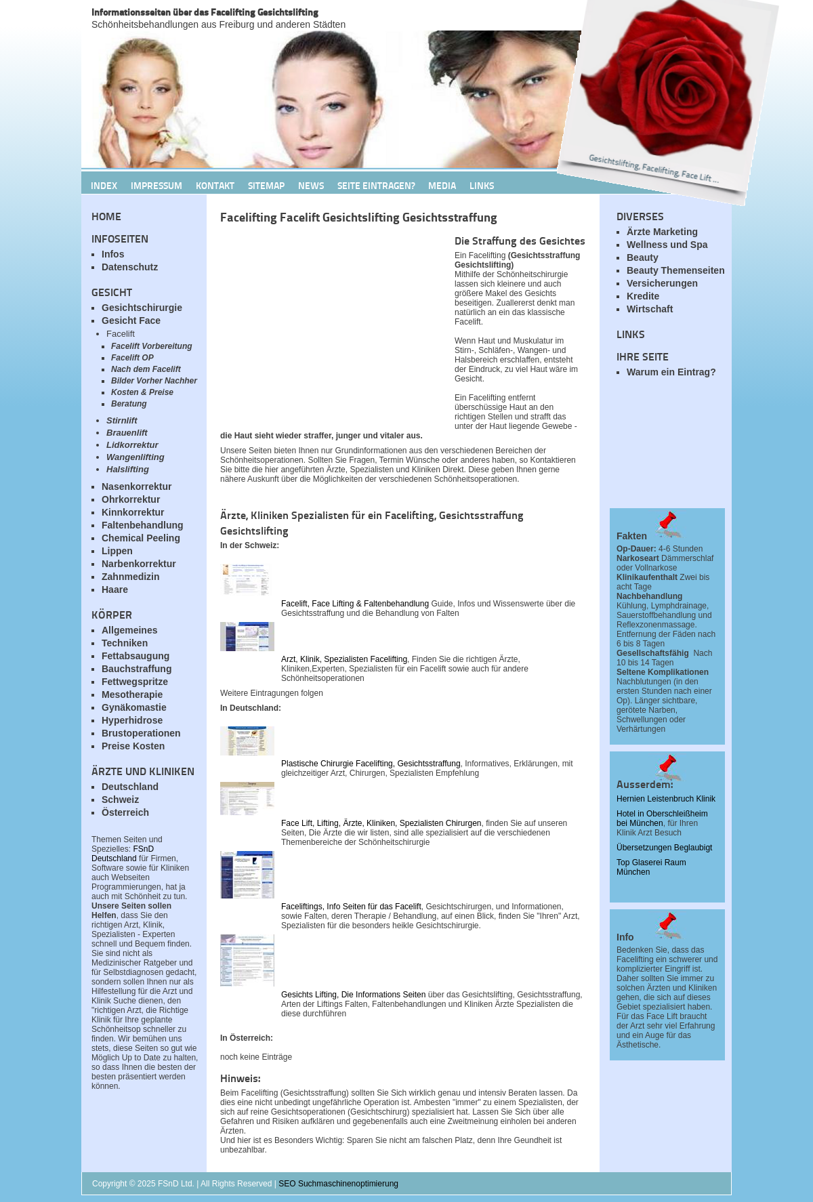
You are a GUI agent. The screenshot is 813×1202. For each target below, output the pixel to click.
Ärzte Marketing (662, 231)
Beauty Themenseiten (676, 270)
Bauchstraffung (136, 668)
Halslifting (127, 469)
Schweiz (120, 799)
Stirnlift (122, 420)
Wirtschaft (650, 309)
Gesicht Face (131, 320)
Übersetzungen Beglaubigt (664, 847)
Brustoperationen (141, 733)
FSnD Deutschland (122, 853)
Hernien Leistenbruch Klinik (666, 799)
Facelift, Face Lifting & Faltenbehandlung (355, 603)
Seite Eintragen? (376, 185)
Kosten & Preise (142, 392)
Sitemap (266, 185)
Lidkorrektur (132, 445)
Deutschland (130, 786)
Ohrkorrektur (131, 499)
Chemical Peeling (141, 538)
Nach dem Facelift (146, 369)
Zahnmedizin (131, 576)
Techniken (125, 643)
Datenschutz (130, 267)
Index (104, 185)
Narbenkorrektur (139, 563)
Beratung (129, 404)
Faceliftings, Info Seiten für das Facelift (351, 906)
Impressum (156, 185)
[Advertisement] (671, 450)
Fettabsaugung (135, 655)
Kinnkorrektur (133, 512)
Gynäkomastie (134, 707)
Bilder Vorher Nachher (154, 381)
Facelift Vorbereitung (151, 346)
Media (442, 185)
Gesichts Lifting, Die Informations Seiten (353, 994)
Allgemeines (129, 630)
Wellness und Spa (667, 244)
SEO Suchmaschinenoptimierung (338, 1183)
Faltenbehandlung (143, 525)
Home (106, 216)
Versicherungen (662, 283)
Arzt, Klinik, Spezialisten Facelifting (344, 659)
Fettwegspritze (135, 681)
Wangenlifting (135, 457)
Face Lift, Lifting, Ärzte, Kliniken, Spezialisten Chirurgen (381, 823)
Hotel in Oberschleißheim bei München (662, 818)
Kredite (643, 296)
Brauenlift (127, 433)
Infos (113, 254)
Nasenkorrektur (137, 486)
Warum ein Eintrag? (671, 372)
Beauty (643, 257)
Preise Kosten (133, 746)
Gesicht (111, 291)
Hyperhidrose (132, 720)
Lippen (117, 550)
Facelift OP (132, 357)
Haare (115, 589)
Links (482, 185)
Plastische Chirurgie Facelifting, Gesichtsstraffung (371, 763)
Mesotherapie (132, 694)
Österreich (125, 812)
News (311, 185)
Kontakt (215, 185)
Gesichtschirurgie (142, 307)
